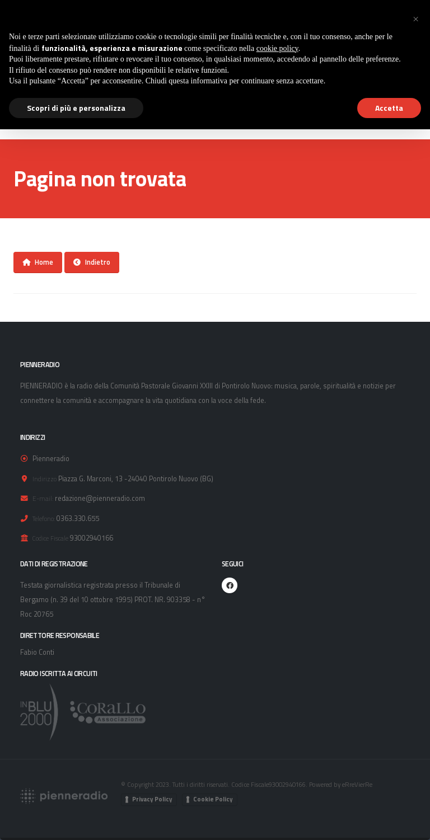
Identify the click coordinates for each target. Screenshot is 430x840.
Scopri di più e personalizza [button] (76, 108)
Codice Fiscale (50, 538)
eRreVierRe (357, 784)
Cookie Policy (213, 799)
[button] (415, 18)
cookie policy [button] (277, 48)
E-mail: (42, 498)
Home (37, 262)
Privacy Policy (152, 799)
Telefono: (43, 518)
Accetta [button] (389, 108)
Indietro (91, 262)
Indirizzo (44, 479)
